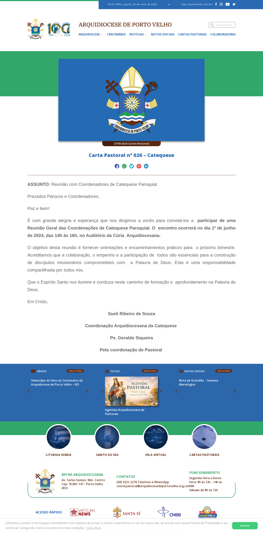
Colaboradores (223, 34)
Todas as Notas (223, 371)
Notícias (136, 34)
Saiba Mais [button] (93, 528)
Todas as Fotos (150, 371)
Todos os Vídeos (75, 371)
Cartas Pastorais (192, 34)
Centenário (116, 34)
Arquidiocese (89, 34)
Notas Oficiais (162, 34)
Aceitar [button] (245, 525)
